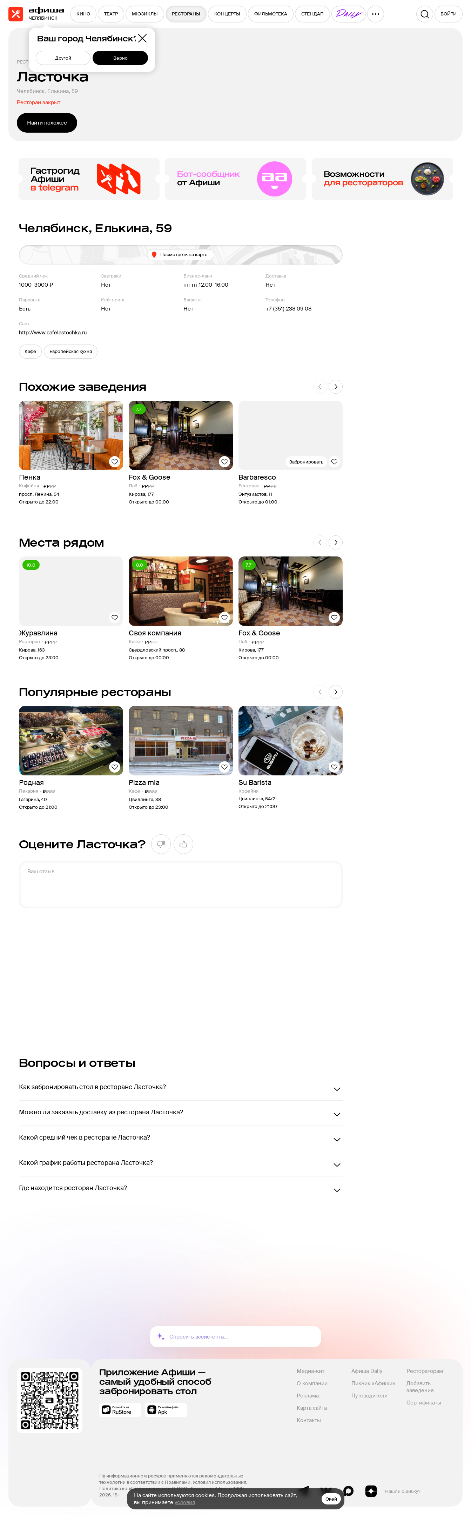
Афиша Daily (366, 1371)
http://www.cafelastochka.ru (53, 332)
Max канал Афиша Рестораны (348, 1491)
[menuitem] (83, 14)
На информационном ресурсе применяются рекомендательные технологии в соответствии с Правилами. (171, 1479)
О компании (312, 1383)
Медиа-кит (310, 1371)
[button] (30, 352)
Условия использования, (220, 1482)
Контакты (309, 1420)
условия (185, 1502)
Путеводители (369, 1395)
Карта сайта (312, 1407)
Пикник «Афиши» (373, 1383)
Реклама (308, 1395)
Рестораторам (424, 1371)
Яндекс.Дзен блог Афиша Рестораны (371, 1491)
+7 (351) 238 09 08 (288, 308)
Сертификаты (423, 1402)
